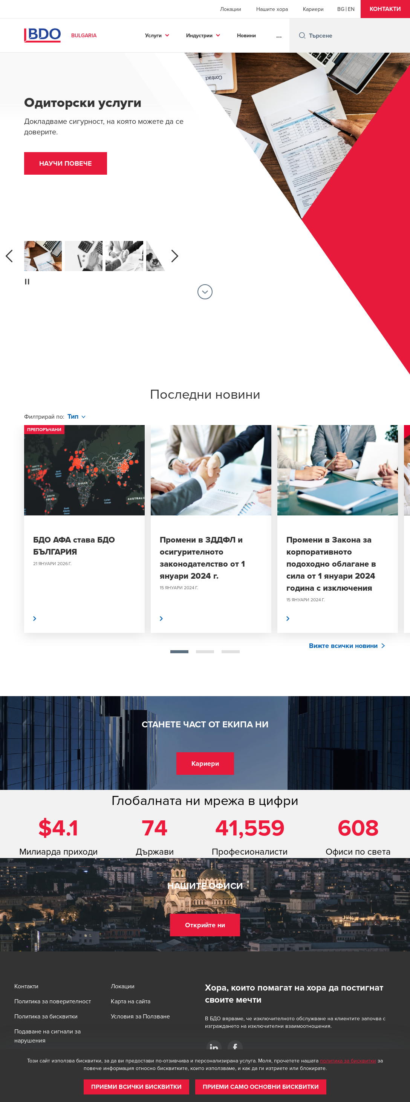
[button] (385, 9)
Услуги (153, 35)
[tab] (179, 651)
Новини (246, 35)
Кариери (313, 9)
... (279, 35)
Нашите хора (272, 9)
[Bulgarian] (340, 9)
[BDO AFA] (214, 1048)
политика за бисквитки (348, 1060)
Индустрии (199, 35)
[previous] (9, 256)
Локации (230, 9)
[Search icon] (302, 35)
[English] (351, 9)
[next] (175, 256)
